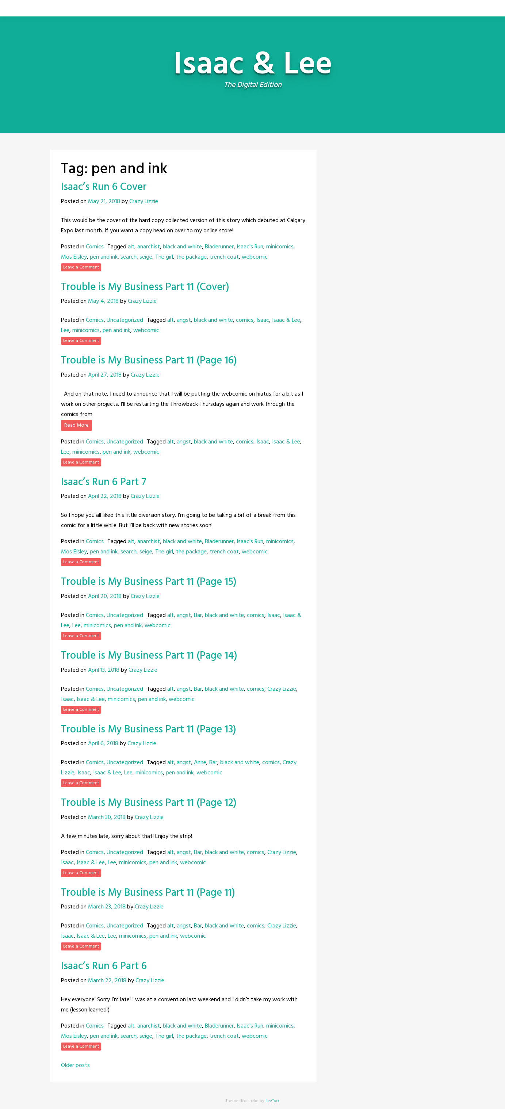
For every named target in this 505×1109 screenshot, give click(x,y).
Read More (76, 425)
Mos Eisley (74, 257)
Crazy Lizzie (143, 201)
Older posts (75, 1065)
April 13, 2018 (103, 670)
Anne (200, 762)
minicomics (280, 247)
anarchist (148, 247)
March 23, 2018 (107, 907)
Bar (198, 615)
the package (191, 257)
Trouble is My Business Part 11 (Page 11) (148, 893)
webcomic (255, 257)
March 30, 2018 (107, 817)
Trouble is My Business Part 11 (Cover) (145, 287)
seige (145, 257)
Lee (65, 330)
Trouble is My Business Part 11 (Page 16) (149, 360)
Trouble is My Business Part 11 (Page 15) (149, 582)
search (128, 257)
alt (131, 247)
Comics (95, 247)
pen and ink (104, 257)
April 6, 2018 (103, 743)
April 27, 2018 (105, 375)
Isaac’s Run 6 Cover (103, 187)
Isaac (262, 320)
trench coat (224, 257)
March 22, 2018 (107, 981)
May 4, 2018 (103, 301)
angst (184, 320)
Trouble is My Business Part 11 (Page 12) (149, 803)
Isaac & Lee (286, 320)
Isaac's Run (250, 247)
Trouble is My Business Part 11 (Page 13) (148, 729)
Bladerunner (219, 247)
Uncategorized (125, 320)
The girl (164, 257)
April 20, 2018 (105, 596)
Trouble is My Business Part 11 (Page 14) (149, 656)
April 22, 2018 (105, 496)
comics (244, 320)
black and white (182, 247)
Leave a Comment (81, 267)
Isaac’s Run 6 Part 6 (104, 966)
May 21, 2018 (104, 201)
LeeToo (272, 1101)
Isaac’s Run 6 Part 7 (103, 482)
